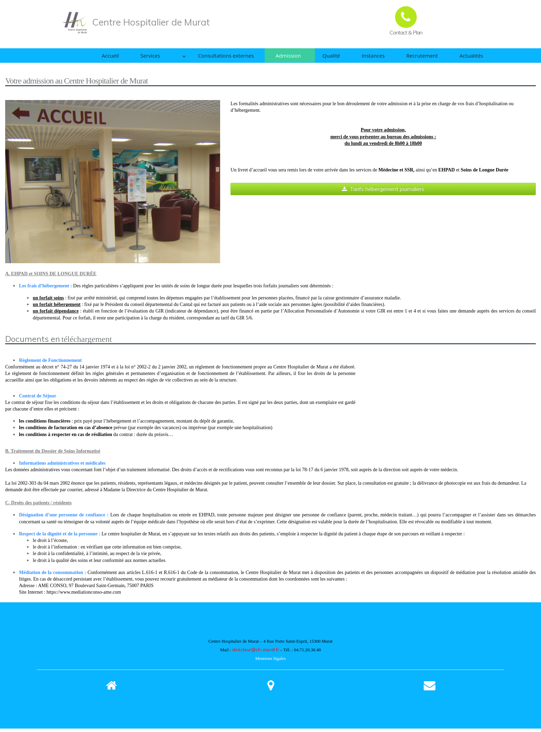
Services (138, 57)
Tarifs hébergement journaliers (383, 192)
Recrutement (416, 57)
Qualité (316, 57)
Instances (363, 57)
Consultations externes (201, 57)
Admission (269, 57)
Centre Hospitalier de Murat (151, 22)
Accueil (93, 57)
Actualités (470, 57)
